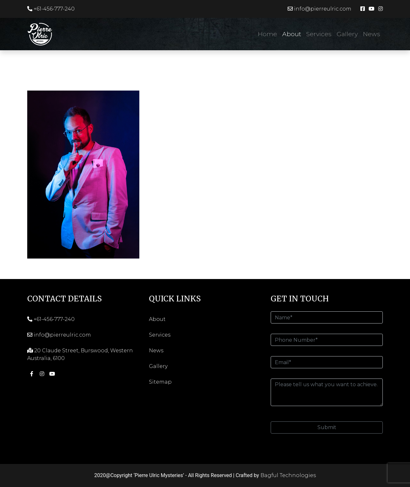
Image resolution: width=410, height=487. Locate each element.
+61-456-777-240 (51, 9)
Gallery (347, 34)
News (371, 34)
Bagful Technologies (288, 475)
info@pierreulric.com (319, 9)
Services (319, 34)
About (291, 34)
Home (267, 34)
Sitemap (160, 382)
